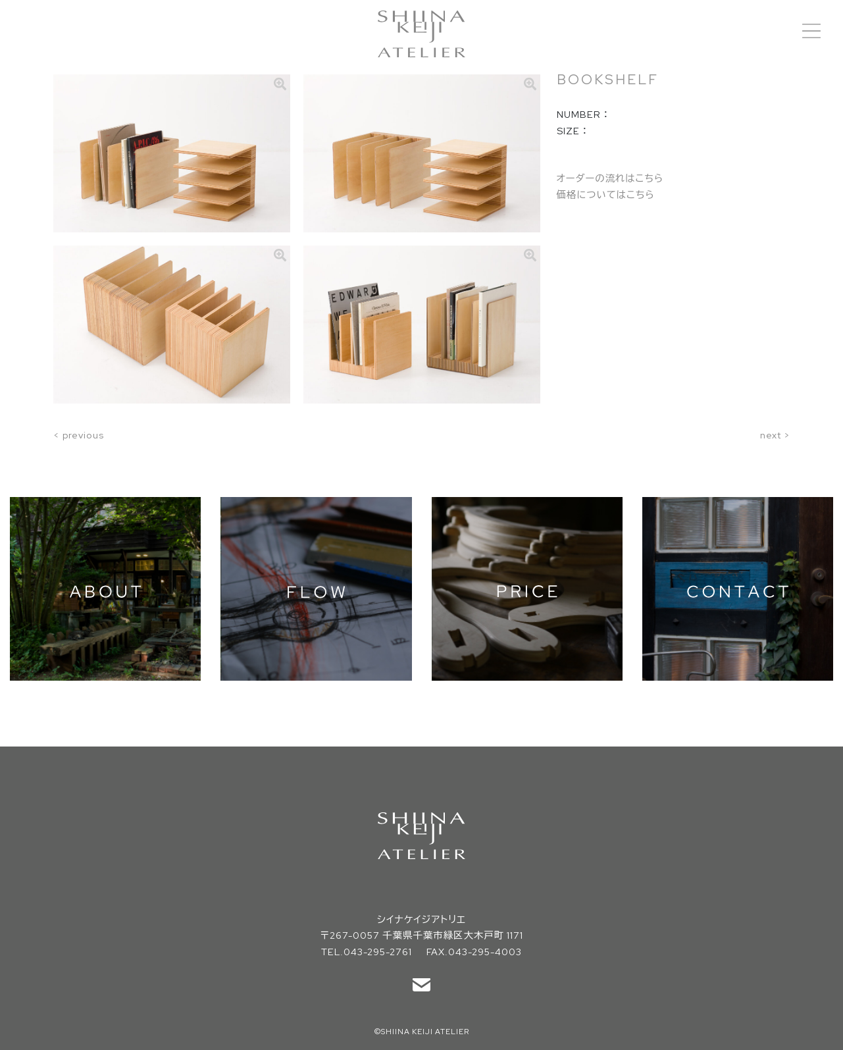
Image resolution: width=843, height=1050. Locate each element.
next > (775, 435)
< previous (78, 435)
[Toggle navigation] (811, 31)
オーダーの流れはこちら (610, 178)
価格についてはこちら (606, 194)
